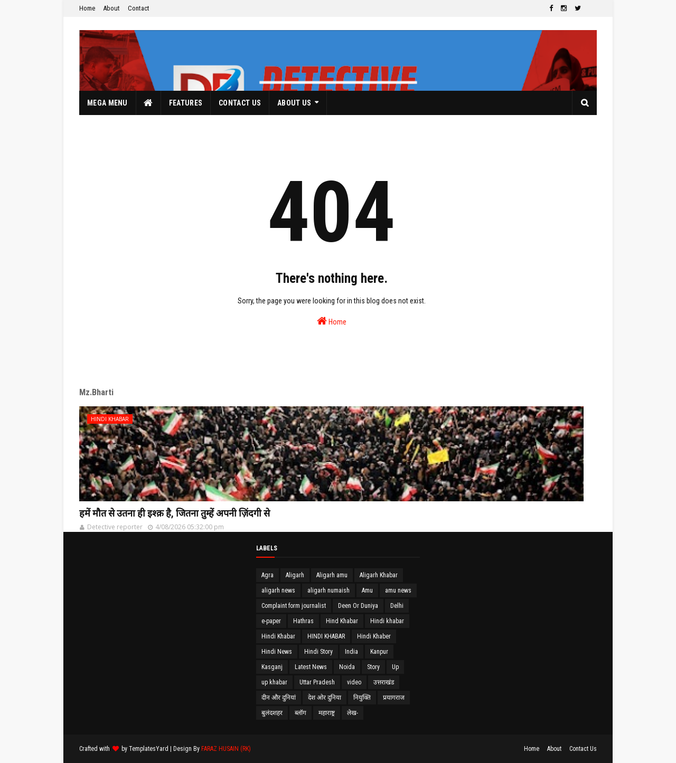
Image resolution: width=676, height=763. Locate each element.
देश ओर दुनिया (324, 697)
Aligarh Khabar (379, 575)
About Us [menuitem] (294, 103)
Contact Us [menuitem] (240, 103)
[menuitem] (148, 103)
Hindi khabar (387, 621)
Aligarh (295, 575)
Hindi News (276, 651)
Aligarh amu (332, 575)
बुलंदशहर (272, 713)
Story (373, 667)
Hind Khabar (342, 621)
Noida (347, 667)
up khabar (274, 682)
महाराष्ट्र (326, 713)
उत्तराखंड (383, 682)
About (111, 8)
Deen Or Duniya (358, 605)
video (354, 682)
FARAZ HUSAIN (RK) (226, 748)
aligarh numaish (328, 590)
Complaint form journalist (293, 605)
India (351, 651)
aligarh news (278, 590)
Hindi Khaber (374, 636)
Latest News (311, 667)
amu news (398, 590)
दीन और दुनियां (278, 697)
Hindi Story (318, 651)
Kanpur (379, 651)
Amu (367, 590)
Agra (267, 575)
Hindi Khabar (278, 636)
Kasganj (272, 667)
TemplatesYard (148, 748)
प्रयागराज (394, 697)
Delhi (396, 605)
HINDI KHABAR (326, 636)
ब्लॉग (300, 713)
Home (87, 8)
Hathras (303, 621)
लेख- (352, 713)
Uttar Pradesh (317, 682)
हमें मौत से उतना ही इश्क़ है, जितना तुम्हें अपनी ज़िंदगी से (174, 513)
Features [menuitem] (185, 103)
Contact (138, 8)
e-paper (271, 621)
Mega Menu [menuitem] (107, 103)
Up (395, 667)
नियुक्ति (362, 697)
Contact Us (583, 748)
